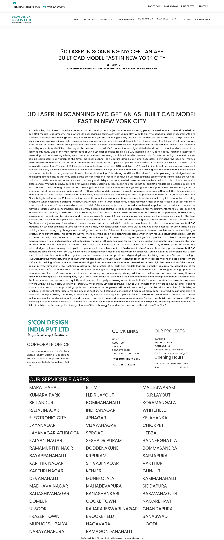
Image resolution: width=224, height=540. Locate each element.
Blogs (187, 19)
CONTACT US (145, 18)
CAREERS (160, 338)
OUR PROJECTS (125, 19)
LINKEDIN (202, 6)
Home (76, 19)
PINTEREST (187, 6)
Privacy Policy (204, 19)
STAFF (175, 18)
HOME (115, 339)
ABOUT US (118, 342)
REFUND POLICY (163, 342)
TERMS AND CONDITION (125, 353)
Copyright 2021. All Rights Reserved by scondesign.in (113, 538)
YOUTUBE (118, 364)
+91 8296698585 (56, 6)
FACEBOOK (154, 6)
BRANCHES (162, 18)
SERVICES (105, 19)
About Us (89, 19)
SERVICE (117, 346)
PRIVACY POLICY (121, 349)
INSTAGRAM (171, 6)
